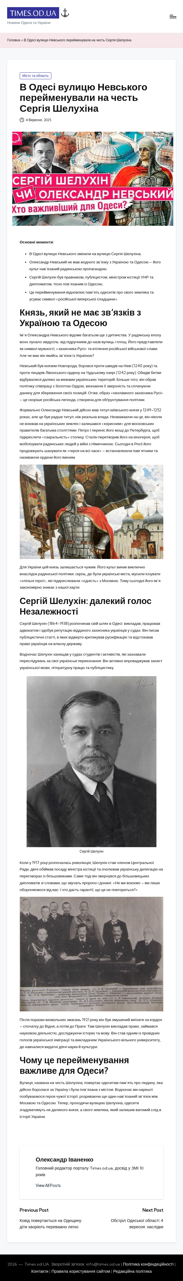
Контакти (39, 1271)
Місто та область (35, 76)
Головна (13, 40)
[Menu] (173, 16)
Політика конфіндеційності (148, 1264)
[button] (48, 1185)
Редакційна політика (132, 1271)
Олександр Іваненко (64, 1159)
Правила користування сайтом (80, 1271)
